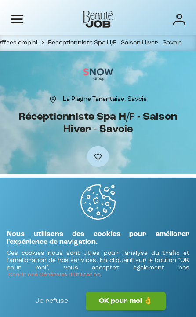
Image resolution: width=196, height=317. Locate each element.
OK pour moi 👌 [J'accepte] (125, 301)
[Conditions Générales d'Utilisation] (54, 275)
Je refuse (51, 301)
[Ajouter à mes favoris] (98, 156)
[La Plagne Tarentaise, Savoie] (105, 99)
